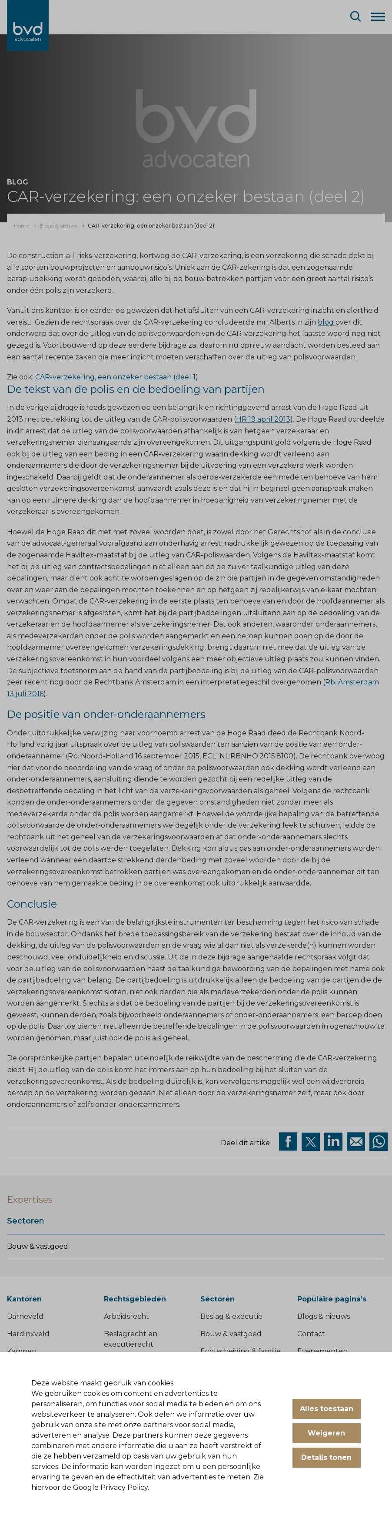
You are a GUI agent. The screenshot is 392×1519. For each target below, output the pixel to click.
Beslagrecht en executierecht (130, 1339)
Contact (311, 1334)
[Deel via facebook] (288, 1142)
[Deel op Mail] (356, 1142)
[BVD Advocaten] (28, 25)
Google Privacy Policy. (111, 1487)
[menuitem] (21, 225)
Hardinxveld (28, 1334)
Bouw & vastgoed (37, 1246)
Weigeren (326, 1433)
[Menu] (378, 16)
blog (327, 322)
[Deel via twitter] (311, 1142)
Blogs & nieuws (323, 1316)
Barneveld (25, 1316)
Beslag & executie (231, 1316)
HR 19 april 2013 (263, 419)
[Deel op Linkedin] (333, 1142)
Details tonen (326, 1457)
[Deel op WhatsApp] (378, 1142)
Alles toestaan (326, 1409)
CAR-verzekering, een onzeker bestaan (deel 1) (116, 377)
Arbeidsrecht (126, 1316)
